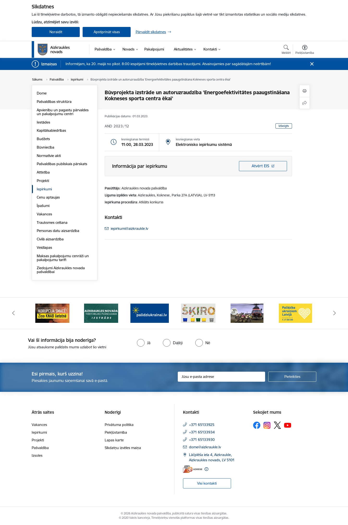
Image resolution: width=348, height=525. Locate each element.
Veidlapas (44, 247)
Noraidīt (55, 32)
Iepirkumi (44, 189)
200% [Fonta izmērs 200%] (301, 103)
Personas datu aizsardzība (58, 230)
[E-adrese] (192, 469)
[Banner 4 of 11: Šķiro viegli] (198, 313)
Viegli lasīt (264, 77)
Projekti (43, 180)
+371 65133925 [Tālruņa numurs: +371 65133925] (201, 424)
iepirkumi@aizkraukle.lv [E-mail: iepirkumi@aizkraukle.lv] (129, 228)
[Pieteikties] (292, 377)
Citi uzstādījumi (280, 173)
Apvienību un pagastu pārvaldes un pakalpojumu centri (63, 112)
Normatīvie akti (49, 155)
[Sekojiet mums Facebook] (256, 425)
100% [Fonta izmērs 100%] (258, 103)
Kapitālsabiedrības (51, 130)
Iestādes (43, 122)
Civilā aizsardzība (50, 239)
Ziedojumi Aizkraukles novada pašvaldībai (61, 270)
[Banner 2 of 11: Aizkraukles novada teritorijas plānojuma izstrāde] (101, 313)
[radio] (143, 343)
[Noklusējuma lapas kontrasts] (256, 129)
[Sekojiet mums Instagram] (267, 425)
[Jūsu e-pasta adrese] (221, 377)
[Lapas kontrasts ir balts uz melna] (272, 129)
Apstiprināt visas (107, 32)
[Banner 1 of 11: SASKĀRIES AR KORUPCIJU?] (52, 313)
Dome (42, 93)
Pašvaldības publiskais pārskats (62, 164)
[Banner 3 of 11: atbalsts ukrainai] (149, 313)
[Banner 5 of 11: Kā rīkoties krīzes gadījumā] (247, 313)
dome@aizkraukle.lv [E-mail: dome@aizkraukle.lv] (205, 447)
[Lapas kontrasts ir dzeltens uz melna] (304, 129)
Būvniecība (45, 147)
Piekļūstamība (116, 432)
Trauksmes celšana (52, 222)
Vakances (44, 214)
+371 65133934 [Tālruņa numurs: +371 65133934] (202, 432)
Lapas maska (296, 155)
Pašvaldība (40, 447)
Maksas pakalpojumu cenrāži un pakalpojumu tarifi (63, 258)
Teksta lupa (264, 155)
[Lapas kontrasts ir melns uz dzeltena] (288, 129)
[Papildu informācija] (206, 469)
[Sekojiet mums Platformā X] (277, 425)
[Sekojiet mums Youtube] (287, 425)
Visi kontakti (207, 483)
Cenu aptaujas (48, 197)
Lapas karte (114, 440)
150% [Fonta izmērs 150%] (280, 103)
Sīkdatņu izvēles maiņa (123, 447)
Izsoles (37, 455)
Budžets (43, 139)
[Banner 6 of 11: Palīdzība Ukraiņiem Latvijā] (295, 313)
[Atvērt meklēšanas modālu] (286, 50)
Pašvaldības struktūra (54, 101)
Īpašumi (43, 205)
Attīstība (43, 172)
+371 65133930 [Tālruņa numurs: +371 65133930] (202, 439)
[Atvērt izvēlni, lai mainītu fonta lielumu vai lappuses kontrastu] (304, 50)
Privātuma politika (119, 424)
